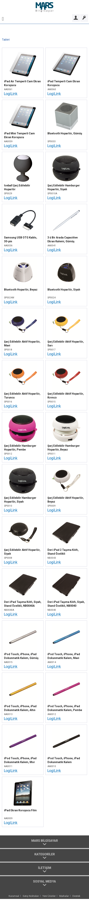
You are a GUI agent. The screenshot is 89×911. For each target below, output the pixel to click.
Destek (76, 896)
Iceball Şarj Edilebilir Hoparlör (17, 187)
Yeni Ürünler (49, 896)
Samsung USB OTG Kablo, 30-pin (20, 239)
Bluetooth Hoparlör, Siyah (63, 289)
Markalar (64, 896)
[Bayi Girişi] (76, 18)
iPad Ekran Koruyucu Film (20, 810)
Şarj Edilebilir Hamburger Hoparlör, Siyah (63, 187)
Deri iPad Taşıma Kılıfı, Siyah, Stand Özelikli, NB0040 (66, 603)
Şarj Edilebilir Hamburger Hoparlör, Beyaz (63, 447)
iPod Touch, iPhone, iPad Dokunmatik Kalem (63, 760)
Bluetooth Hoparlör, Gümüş (64, 133)
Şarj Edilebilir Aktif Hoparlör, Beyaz (65, 499)
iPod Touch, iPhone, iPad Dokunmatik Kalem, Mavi (63, 656)
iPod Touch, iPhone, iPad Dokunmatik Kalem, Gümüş (21, 656)
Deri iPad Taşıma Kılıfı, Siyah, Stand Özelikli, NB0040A (22, 603)
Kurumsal (14, 896)
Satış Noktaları (31, 896)
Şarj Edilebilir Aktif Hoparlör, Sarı (65, 343)
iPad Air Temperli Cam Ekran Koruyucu (22, 83)
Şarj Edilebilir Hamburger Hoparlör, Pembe (20, 447)
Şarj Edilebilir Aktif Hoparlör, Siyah (22, 551)
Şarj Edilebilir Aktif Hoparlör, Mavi (22, 343)
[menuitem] (3, 18)
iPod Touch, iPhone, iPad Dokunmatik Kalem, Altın (20, 708)
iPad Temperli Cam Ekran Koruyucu (63, 83)
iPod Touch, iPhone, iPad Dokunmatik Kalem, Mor (20, 760)
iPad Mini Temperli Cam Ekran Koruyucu (19, 135)
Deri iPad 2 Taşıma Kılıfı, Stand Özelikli (63, 551)
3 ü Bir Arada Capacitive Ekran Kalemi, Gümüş (62, 239)
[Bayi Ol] (84, 18)
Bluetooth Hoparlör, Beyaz (20, 289)
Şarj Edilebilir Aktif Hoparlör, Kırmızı (65, 395)
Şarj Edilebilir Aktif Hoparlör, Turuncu (22, 395)
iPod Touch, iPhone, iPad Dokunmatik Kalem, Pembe (64, 708)
